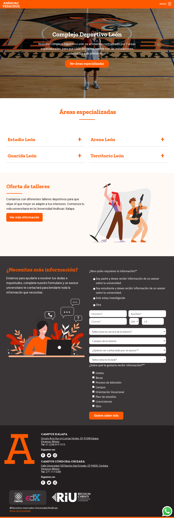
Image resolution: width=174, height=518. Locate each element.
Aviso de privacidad (20, 511)
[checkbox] (127, 390)
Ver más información (24, 217)
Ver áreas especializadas (87, 64)
